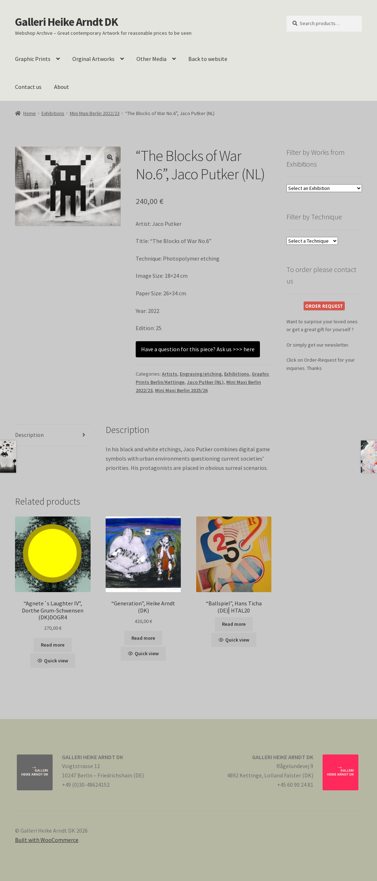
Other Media (151, 58)
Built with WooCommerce (46, 839)
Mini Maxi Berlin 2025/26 (181, 390)
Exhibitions (53, 113)
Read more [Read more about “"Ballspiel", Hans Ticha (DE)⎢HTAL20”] (234, 624)
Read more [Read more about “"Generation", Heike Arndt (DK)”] (143, 638)
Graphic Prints (32, 58)
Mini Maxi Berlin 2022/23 (95, 113)
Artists (169, 374)
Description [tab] (29, 434)
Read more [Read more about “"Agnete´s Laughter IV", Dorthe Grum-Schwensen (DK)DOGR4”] (52, 645)
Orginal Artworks (93, 58)
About (61, 86)
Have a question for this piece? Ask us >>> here (198, 349)
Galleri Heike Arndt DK (66, 22)
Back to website (207, 58)
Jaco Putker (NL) (205, 382)
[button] (110, 157)
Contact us (28, 86)
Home (29, 113)
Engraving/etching (201, 374)
